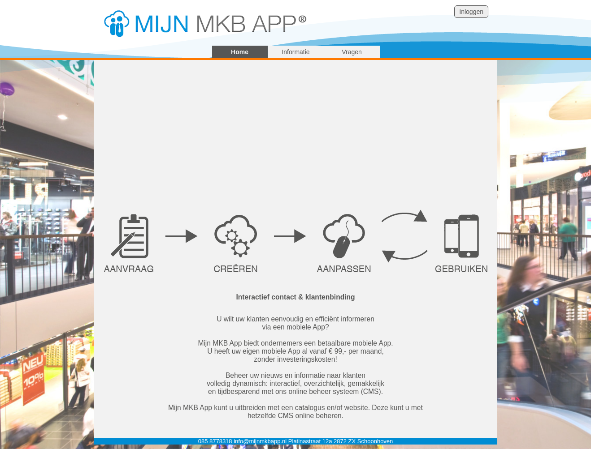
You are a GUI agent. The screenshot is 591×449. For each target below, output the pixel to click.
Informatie (295, 52)
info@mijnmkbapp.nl (260, 441)
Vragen (352, 52)
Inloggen (471, 11)
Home (239, 52)
